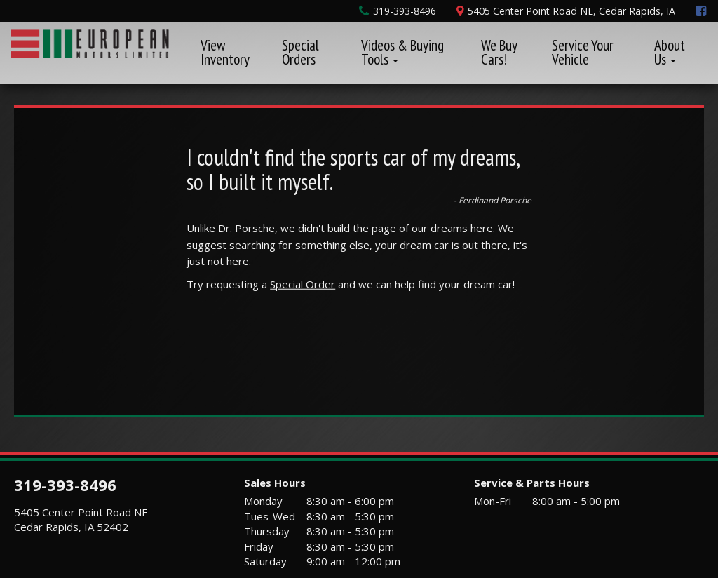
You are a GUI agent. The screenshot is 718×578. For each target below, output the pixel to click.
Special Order (302, 284)
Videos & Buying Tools (402, 52)
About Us (669, 52)
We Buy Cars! (499, 52)
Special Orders (300, 52)
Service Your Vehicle (583, 52)
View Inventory (225, 52)
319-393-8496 (65, 484)
